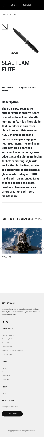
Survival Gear (7, 347)
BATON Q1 (6, 257)
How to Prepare (8, 335)
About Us (5, 372)
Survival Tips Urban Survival (12, 350)
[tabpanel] (26, 40)
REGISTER (27, 5)
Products (13, 15)
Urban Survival (7, 354)
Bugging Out (7, 339)
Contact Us (6, 376)
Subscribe (12, 414)
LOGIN (14, 5)
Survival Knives (7, 343)
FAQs (4, 393)
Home (5, 15)
